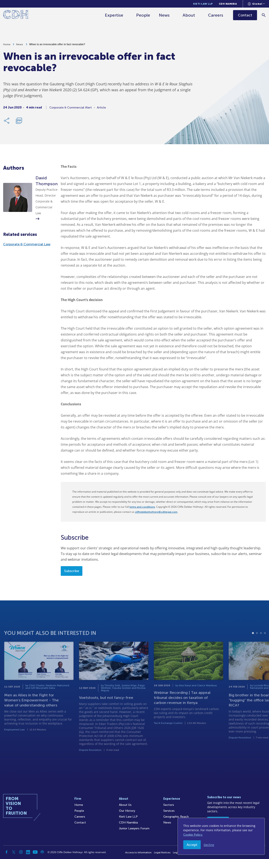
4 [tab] (265, 645)
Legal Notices (162, 852)
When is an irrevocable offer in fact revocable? (57, 46)
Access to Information (138, 852)
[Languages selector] (256, 3)
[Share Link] (7, 122)
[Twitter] (13, 852)
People (143, 15)
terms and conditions (142, 506)
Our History (127, 811)
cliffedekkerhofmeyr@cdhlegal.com (156, 511)
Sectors (168, 805)
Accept (192, 844)
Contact (80, 822)
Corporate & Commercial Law (26, 244)
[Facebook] (6, 852)
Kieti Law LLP (203, 3)
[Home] (15, 15)
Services (169, 811)
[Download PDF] (19, 122)
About (189, 15)
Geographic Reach (176, 816)
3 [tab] (261, 645)
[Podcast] (42, 852)
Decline (209, 845)
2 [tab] (257, 645)
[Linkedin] (28, 852)
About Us (125, 805)
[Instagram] (20, 852)
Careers (215, 15)
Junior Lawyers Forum (134, 828)
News (164, 15)
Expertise (114, 15)
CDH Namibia (228, 3)
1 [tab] (253, 645)
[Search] (264, 15)
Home (7, 46)
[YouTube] (35, 852)
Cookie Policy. (193, 835)
